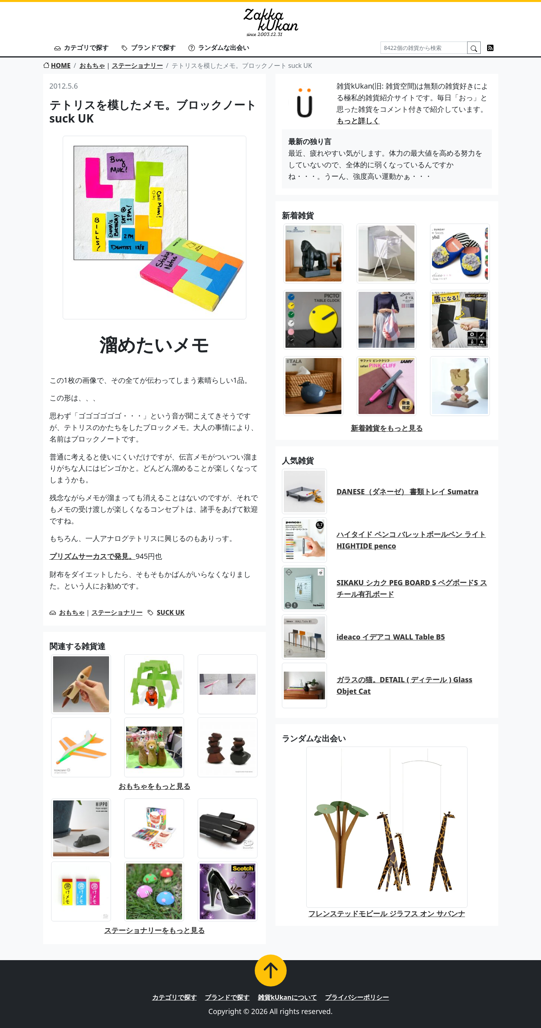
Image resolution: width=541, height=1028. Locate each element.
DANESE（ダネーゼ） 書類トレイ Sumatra (407, 491)
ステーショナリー (137, 65)
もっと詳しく (358, 120)
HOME (57, 65)
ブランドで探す (148, 47)
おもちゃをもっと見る (154, 786)
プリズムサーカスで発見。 (93, 556)
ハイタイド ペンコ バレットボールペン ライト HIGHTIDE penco (411, 540)
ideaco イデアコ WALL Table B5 (391, 637)
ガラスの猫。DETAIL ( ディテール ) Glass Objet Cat (404, 685)
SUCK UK (170, 612)
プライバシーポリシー (357, 997)
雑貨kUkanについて (287, 997)
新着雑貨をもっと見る (387, 428)
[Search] (424, 48)
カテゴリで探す (81, 47)
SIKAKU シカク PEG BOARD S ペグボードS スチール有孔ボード (412, 588)
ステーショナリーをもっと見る (154, 930)
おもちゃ (92, 65)
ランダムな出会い (218, 47)
